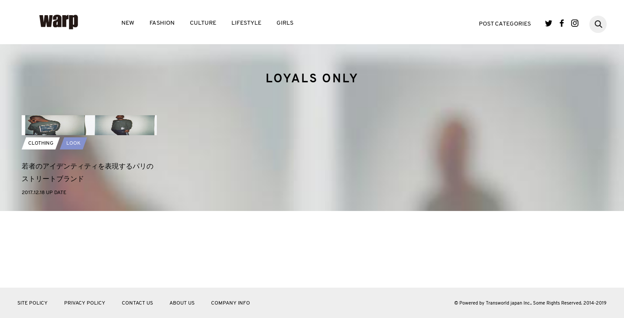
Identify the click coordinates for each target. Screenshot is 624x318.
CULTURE (203, 23)
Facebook (562, 23)
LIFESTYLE (246, 23)
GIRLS (284, 23)
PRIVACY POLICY (84, 303)
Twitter (548, 23)
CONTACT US (137, 303)
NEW (127, 23)
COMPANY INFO (230, 303)
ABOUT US (182, 303)
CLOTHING (40, 220)
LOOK (73, 220)
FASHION (162, 23)
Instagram (574, 23)
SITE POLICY (32, 303)
